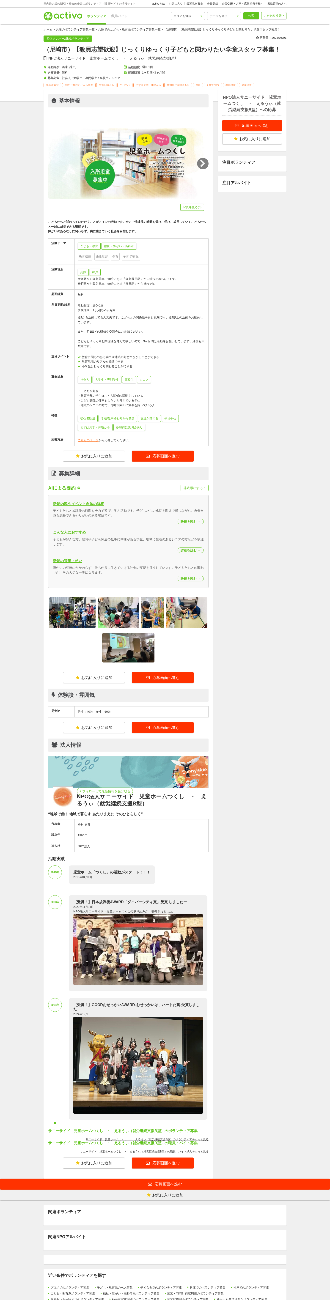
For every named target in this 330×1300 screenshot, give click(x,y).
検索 (251, 15)
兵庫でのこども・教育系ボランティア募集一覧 (129, 29)
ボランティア (96, 16)
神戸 (95, 272)
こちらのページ (88, 440)
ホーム (48, 29)
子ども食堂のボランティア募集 (161, 1287)
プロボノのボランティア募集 (69, 1287)
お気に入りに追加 (94, 456)
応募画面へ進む (165, 456)
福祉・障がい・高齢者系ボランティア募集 (131, 1293)
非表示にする (195, 488)
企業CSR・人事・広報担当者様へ (242, 3)
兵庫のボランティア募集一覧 (75, 29)
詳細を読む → (191, 521)
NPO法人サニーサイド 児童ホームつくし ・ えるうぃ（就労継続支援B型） (114, 58)
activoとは (158, 3)
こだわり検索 (273, 15)
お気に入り (176, 3)
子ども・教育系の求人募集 (115, 1287)
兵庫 (83, 272)
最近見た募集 (195, 3)
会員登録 (212, 3)
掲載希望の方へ (276, 3)
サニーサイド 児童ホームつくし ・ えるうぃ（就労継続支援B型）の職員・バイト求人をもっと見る (144, 1151)
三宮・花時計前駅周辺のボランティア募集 (195, 1293)
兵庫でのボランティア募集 (208, 1287)
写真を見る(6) (192, 207)
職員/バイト (119, 16)
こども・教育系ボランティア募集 (72, 1293)
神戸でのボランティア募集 (251, 1287)
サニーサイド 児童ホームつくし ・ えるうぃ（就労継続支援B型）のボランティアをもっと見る (147, 1139)
